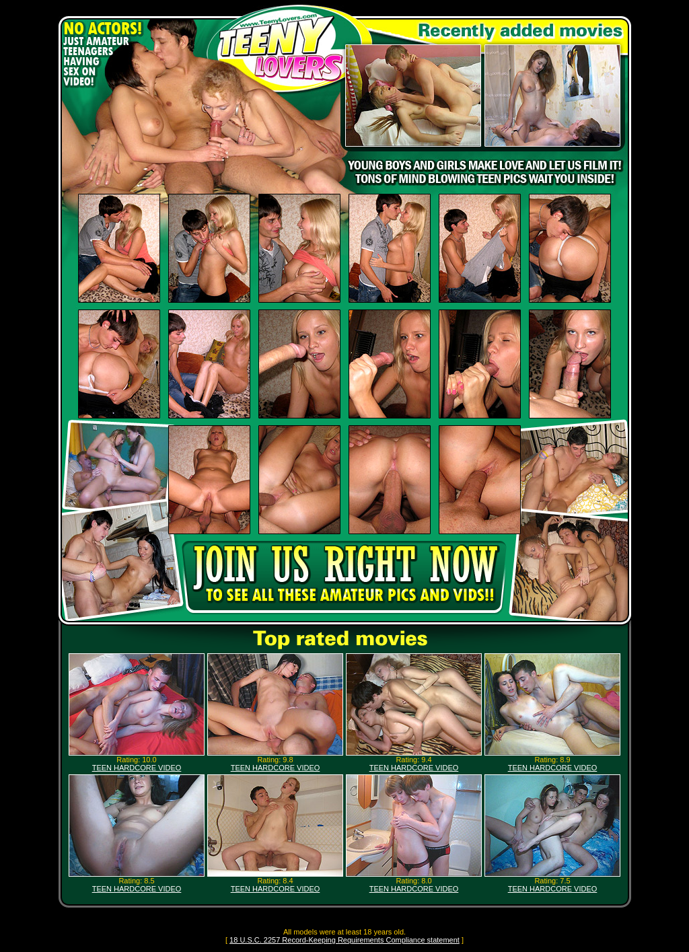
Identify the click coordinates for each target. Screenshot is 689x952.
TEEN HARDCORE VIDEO (137, 768)
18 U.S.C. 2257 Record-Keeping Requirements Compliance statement (344, 940)
